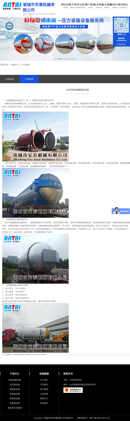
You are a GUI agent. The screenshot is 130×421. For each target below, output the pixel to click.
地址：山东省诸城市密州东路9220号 (79, 384)
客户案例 (44, 389)
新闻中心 (15, 65)
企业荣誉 (44, 394)
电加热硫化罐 (15, 380)
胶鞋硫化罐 (15, 389)
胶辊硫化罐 (15, 394)
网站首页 (5, 65)
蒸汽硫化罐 (15, 384)
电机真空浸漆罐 (15, 408)
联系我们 (44, 403)
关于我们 (44, 380)
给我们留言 (121, 44)
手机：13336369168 (72, 380)
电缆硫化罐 (15, 403)
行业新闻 (26, 65)
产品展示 (44, 384)
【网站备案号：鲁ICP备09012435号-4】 (93, 418)
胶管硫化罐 (15, 398)
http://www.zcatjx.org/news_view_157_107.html (29, 354)
